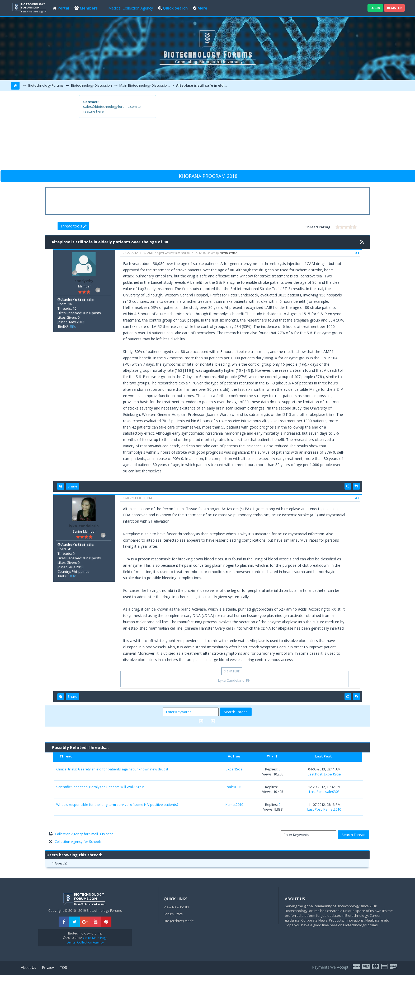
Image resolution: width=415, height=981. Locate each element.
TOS (63, 967)
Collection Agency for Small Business (84, 833)
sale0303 (234, 786)
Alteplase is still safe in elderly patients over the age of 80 (202, 85)
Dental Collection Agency (85, 942)
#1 (357, 253)
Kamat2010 (234, 804)
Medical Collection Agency (130, 8)
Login (375, 8)
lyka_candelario (84, 525)
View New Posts (176, 907)
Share (72, 486)
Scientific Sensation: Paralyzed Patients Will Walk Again (100, 786)
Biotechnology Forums (45, 85)
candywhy (83, 280)
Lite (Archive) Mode (179, 920)
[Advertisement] (246, 132)
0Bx (73, 326)
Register (394, 8)
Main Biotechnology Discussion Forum (145, 85)
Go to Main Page (94, 938)
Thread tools (73, 226)
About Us (28, 967)
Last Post (315, 774)
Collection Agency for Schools (78, 841)
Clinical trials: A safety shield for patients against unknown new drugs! (112, 769)
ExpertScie (234, 769)
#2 (357, 498)
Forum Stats (173, 914)
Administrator (228, 253)
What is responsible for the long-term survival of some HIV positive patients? (117, 804)
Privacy (48, 967)
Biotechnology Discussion (91, 85)
